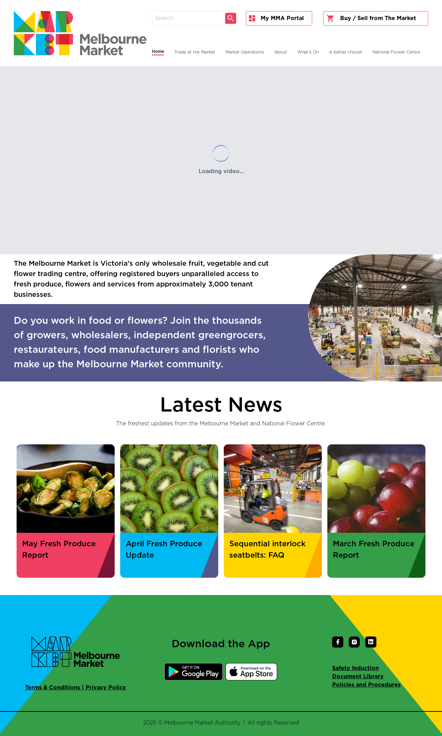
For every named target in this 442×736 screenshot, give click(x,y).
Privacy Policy (106, 687)
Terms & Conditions (52, 687)
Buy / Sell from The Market (371, 18)
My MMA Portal (276, 18)
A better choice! (345, 52)
